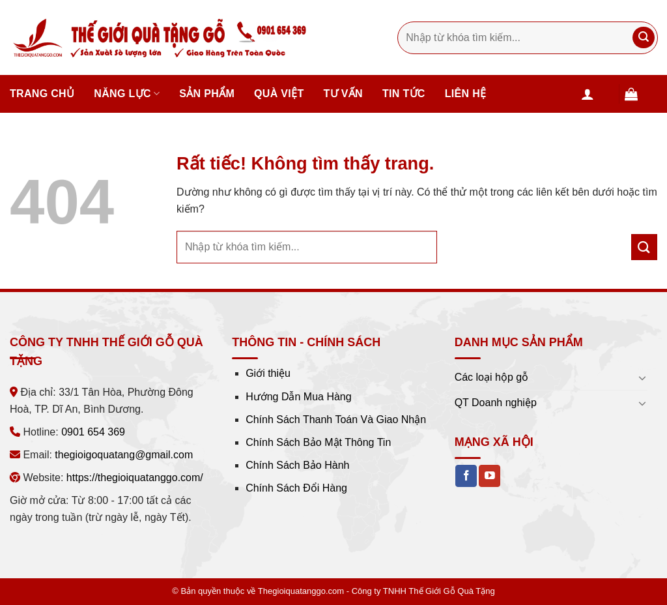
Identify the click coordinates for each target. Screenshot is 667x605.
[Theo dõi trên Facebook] (466, 476)
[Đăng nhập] (597, 94)
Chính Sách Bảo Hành (297, 465)
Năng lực (127, 93)
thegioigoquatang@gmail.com (124, 454)
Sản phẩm (206, 93)
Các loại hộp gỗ (492, 377)
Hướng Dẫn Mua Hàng (299, 396)
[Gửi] (643, 38)
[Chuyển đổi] (642, 377)
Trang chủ (42, 93)
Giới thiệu (268, 373)
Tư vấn (343, 93)
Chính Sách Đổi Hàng (296, 488)
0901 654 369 (93, 431)
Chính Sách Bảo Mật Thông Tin (318, 442)
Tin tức (403, 93)
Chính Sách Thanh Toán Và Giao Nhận (336, 419)
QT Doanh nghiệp (496, 402)
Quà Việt (279, 93)
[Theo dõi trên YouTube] (489, 476)
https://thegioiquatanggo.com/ (134, 477)
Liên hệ (466, 93)
